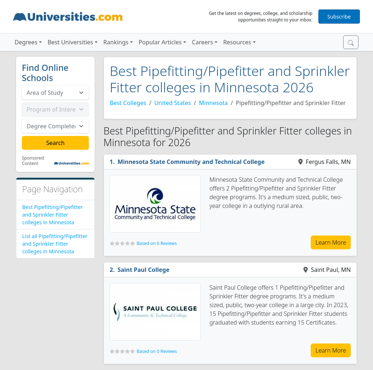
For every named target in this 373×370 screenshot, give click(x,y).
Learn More (330, 242)
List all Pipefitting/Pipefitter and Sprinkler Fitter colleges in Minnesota (54, 244)
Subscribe (339, 16)
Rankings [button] (116, 42)
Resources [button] (237, 42)
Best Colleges (128, 103)
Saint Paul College (144, 270)
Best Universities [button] (70, 42)
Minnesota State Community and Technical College (191, 162)
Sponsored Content (33, 161)
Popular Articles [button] (160, 42)
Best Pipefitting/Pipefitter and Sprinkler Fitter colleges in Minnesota (52, 215)
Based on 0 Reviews (157, 243)
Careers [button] (202, 42)
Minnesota (213, 103)
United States (172, 103)
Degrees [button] (26, 42)
